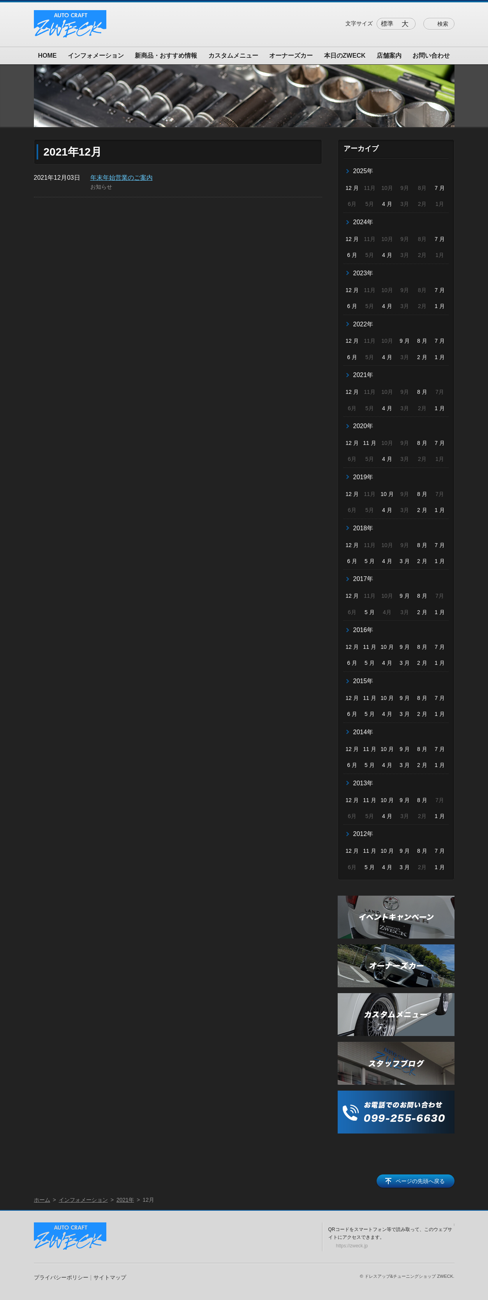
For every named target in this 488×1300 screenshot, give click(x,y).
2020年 (363, 426)
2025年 (363, 171)
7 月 (440, 188)
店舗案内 (389, 55)
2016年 (363, 630)
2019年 (363, 477)
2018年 (363, 528)
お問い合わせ (431, 55)
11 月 (369, 443)
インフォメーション (96, 55)
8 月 (422, 341)
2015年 (363, 681)
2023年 (363, 273)
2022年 (363, 324)
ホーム (42, 1200)
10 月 (387, 494)
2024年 (363, 222)
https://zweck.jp (352, 1246)
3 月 (405, 561)
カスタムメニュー (233, 55)
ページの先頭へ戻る (420, 1181)
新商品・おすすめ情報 (166, 55)
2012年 (363, 834)
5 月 (370, 561)
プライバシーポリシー (61, 1277)
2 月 (422, 357)
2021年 (363, 375)
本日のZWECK (345, 55)
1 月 (440, 306)
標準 (387, 23)
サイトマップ (109, 1277)
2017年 (363, 579)
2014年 (363, 732)
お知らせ (101, 187)
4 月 (387, 204)
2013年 (363, 783)
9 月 (405, 341)
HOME (47, 55)
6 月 (352, 255)
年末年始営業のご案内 (121, 177)
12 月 (351, 188)
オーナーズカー (291, 55)
